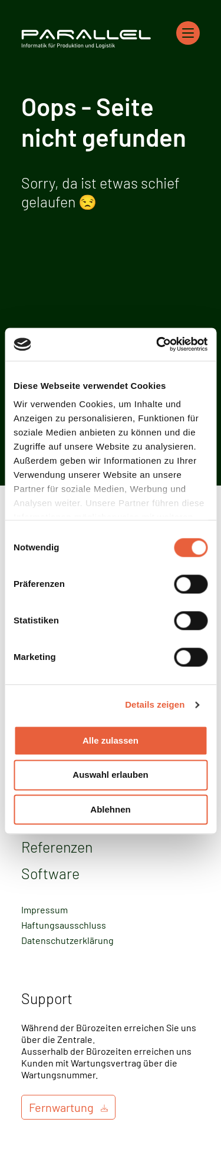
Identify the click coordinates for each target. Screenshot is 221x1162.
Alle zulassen (110, 740)
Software (50, 873)
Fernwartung (61, 1107)
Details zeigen (154, 704)
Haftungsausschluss (63, 924)
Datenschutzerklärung (67, 940)
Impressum (44, 909)
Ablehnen (110, 809)
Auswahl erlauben (110, 775)
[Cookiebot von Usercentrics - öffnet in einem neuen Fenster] (157, 344)
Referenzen (57, 847)
